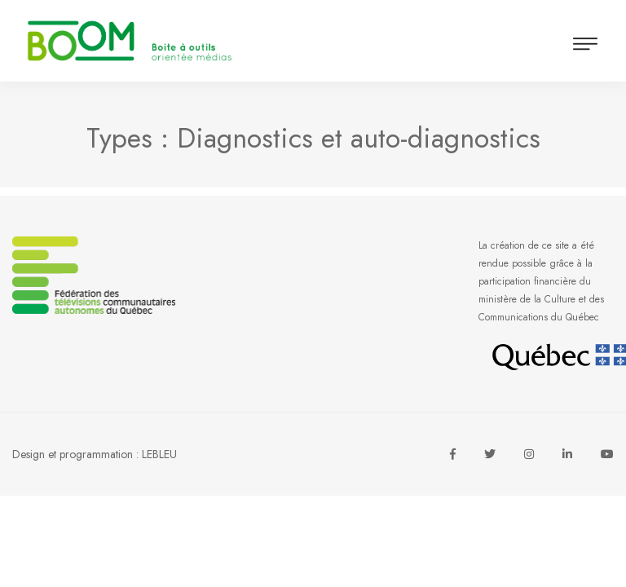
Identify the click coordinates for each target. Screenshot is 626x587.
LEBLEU (159, 454)
